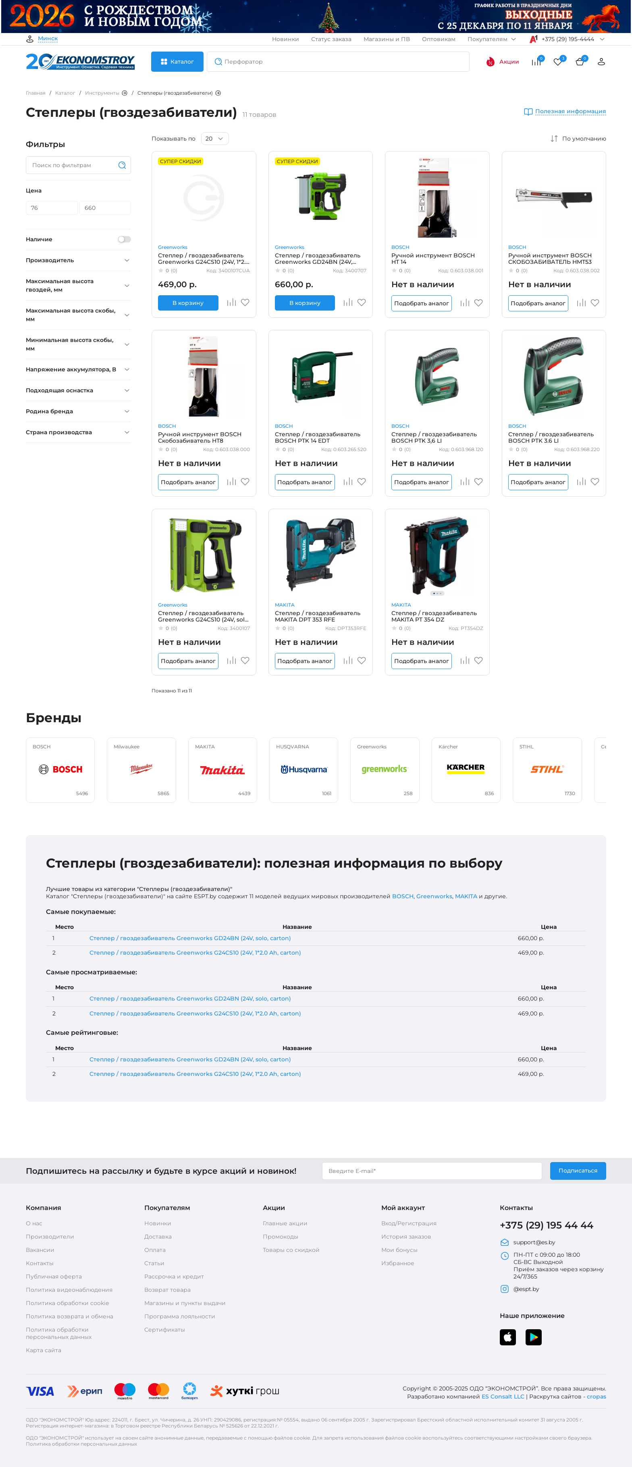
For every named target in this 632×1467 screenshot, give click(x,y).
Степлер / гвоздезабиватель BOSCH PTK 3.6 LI (551, 437)
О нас (34, 1223)
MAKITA (285, 605)
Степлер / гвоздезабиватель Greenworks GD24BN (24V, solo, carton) (317, 258)
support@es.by (527, 1242)
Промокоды (280, 1236)
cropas (596, 1396)
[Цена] (52, 208)
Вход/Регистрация (409, 1223)
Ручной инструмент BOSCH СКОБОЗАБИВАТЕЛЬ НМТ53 (550, 258)
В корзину (188, 303)
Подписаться (578, 1170)
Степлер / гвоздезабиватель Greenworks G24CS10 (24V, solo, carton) (203, 616)
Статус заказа (331, 39)
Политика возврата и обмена (69, 1316)
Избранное (397, 1263)
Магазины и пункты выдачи (185, 1303)
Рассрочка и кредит (174, 1276)
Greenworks (172, 247)
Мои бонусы (399, 1250)
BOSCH (400, 247)
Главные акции (285, 1223)
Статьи (154, 1263)
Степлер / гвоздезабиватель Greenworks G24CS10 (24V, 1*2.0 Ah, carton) (203, 258)
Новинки (285, 39)
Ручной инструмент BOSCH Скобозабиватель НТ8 (199, 437)
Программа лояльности (179, 1316)
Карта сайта (43, 1350)
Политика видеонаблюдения (69, 1289)
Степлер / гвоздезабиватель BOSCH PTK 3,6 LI (434, 437)
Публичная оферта (54, 1276)
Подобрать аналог (421, 303)
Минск (48, 38)
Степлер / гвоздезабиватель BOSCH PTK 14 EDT (317, 437)
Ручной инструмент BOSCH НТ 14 (433, 258)
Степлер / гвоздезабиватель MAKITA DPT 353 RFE (317, 616)
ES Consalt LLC (503, 1396)
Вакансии (40, 1250)
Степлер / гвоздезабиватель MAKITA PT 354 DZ (434, 616)
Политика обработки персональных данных (58, 1333)
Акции (502, 61)
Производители (50, 1236)
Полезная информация (570, 111)
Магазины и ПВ (387, 39)
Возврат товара (167, 1289)
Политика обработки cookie (67, 1303)
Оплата (155, 1250)
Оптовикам (438, 39)
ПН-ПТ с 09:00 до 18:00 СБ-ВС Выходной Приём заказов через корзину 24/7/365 (552, 1265)
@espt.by (519, 1289)
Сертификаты (164, 1329)
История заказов (406, 1236)
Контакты (40, 1263)
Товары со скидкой (291, 1250)
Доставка (158, 1236)
